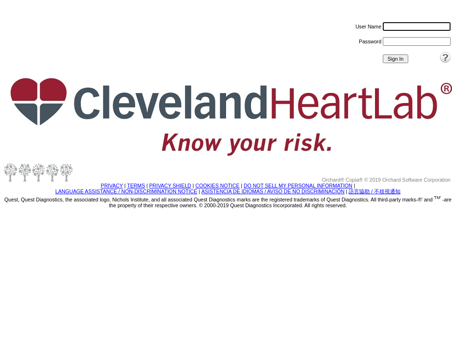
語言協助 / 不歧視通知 (375, 191)
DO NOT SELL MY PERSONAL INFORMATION (298, 185)
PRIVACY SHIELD (170, 185)
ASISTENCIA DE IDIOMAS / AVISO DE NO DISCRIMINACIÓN (273, 191)
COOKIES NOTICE (217, 185)
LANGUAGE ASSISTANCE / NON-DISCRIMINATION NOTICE (126, 191)
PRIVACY (112, 185)
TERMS (136, 185)
